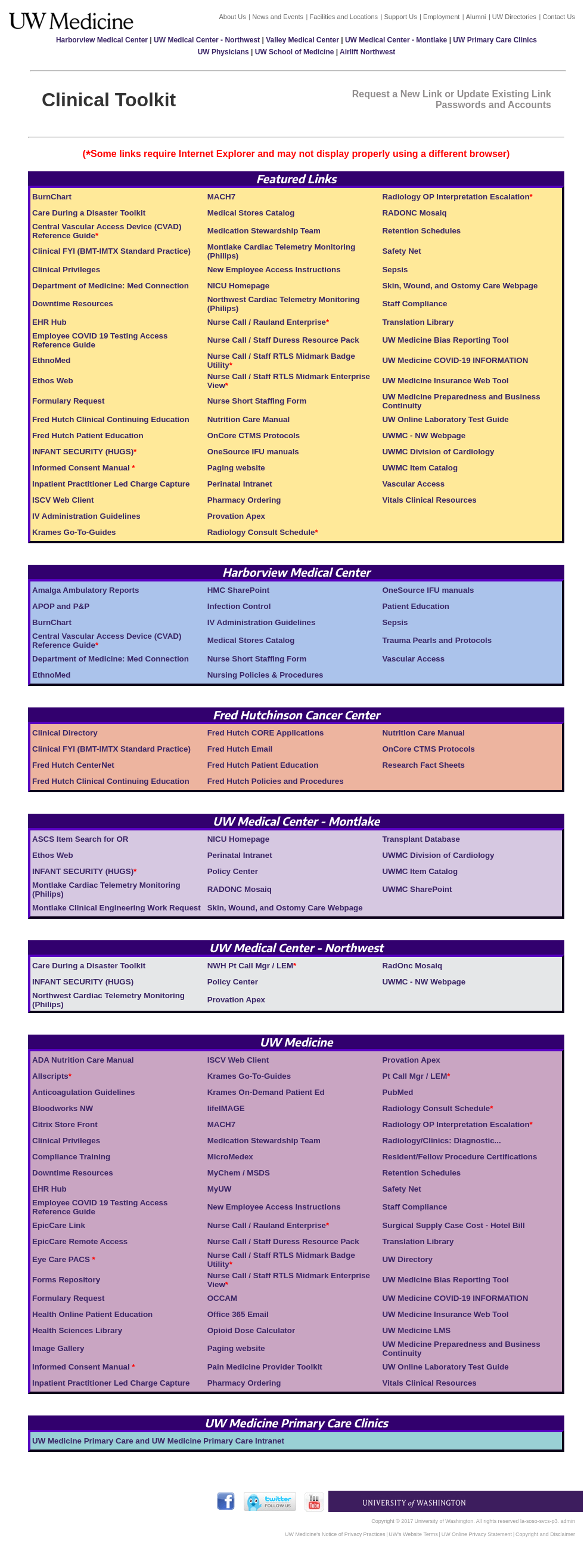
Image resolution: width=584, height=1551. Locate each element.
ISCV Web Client (63, 500)
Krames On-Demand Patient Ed (266, 1092)
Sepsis (395, 269)
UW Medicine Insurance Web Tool (445, 380)
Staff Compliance (414, 303)
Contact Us (558, 16)
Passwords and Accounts (493, 105)
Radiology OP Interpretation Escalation (455, 196)
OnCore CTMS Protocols (253, 435)
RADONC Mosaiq (414, 212)
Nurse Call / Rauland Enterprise (266, 322)
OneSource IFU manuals (253, 451)
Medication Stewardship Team (264, 230)
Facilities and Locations (343, 16)
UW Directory (407, 1259)
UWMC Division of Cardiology (438, 451)
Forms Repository (66, 1279)
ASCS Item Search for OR (80, 839)
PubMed (397, 1092)
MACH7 (221, 196)
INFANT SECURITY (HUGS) (82, 451)
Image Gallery (58, 1348)
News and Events (277, 16)
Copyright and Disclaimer (545, 1534)
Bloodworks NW (62, 1108)
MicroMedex (230, 1156)
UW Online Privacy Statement (477, 1534)
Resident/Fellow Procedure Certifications (459, 1156)
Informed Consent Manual (82, 467)
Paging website (236, 467)
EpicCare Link (58, 1225)
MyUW (219, 1188)
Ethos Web (52, 380)
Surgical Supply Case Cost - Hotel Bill (453, 1225)
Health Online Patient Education (92, 1314)
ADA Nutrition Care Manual (83, 1059)
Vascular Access (413, 483)
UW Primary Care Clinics (495, 40)
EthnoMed (51, 360)
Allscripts (50, 1076)
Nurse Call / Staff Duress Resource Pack (283, 340)
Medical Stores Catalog (251, 212)
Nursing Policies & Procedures (265, 674)
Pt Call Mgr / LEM (414, 1076)
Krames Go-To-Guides (74, 532)
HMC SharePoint (238, 590)
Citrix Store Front (65, 1124)
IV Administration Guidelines (86, 516)
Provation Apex (236, 516)
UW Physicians (223, 52)
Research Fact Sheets (423, 765)
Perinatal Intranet (239, 483)
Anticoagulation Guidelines (83, 1092)
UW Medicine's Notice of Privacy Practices (335, 1534)
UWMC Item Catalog (420, 467)
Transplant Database (420, 839)
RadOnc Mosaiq (412, 965)
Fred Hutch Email (240, 748)
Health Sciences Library (77, 1330)
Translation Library (417, 322)
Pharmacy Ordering (244, 500)
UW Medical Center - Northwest (207, 40)
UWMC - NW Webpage (423, 435)
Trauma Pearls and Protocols (437, 640)
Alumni (476, 16)
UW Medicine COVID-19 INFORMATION (455, 360)
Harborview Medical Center (102, 40)
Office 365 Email (238, 1314)
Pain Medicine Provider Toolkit (264, 1366)
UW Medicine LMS (416, 1330)
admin (568, 1521)
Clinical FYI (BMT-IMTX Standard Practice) (111, 251)
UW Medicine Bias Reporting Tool (445, 340)
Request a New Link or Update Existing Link (451, 94)
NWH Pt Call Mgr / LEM (250, 965)
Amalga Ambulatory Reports (85, 590)
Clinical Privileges (66, 269)
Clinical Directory (65, 732)
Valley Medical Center (302, 40)
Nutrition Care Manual (248, 419)
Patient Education (415, 606)
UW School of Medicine (294, 52)
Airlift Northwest (367, 52)
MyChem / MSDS (238, 1172)
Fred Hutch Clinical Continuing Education (111, 419)
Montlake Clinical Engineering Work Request (116, 907)
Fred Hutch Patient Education (88, 435)
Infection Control (239, 606)
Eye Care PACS (62, 1259)
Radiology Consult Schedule (261, 532)
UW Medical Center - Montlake (396, 40)
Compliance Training (71, 1156)
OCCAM (222, 1298)
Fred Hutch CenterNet (73, 765)
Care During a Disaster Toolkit (88, 212)
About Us (232, 16)
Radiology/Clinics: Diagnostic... (441, 1140)
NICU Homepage (238, 285)
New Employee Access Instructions (274, 269)
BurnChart (52, 196)
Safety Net (401, 251)
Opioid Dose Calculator (251, 1330)
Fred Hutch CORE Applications (265, 732)
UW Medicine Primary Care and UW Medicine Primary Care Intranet (158, 1440)
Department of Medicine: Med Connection (110, 285)
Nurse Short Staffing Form (257, 400)
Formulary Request (68, 400)
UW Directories (514, 16)
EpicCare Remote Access (80, 1241)
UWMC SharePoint (417, 889)
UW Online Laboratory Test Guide (445, 419)
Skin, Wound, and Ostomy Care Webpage (460, 285)
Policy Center (232, 871)
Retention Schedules (421, 230)
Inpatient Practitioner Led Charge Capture (111, 483)
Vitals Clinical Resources (429, 500)
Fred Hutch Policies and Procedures (275, 781)
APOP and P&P (60, 606)
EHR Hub (49, 322)
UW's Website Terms (413, 1534)
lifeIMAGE (226, 1108)
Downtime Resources (72, 303)
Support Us (400, 16)
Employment (441, 16)
